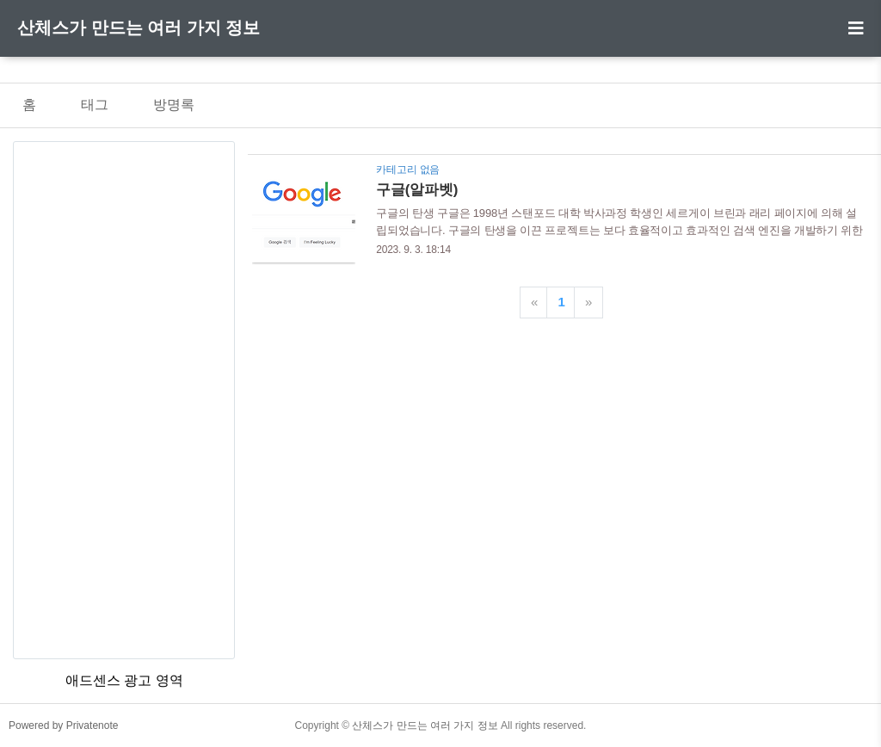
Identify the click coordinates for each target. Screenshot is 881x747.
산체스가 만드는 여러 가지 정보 (138, 27)
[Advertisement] (124, 400)
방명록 (173, 104)
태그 (94, 104)
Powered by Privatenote (63, 725)
